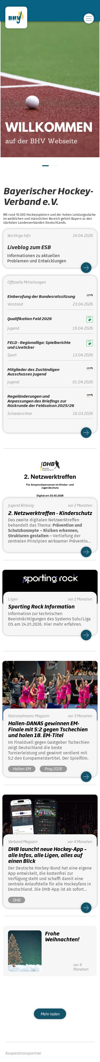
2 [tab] (54, 168)
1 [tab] (44, 168)
